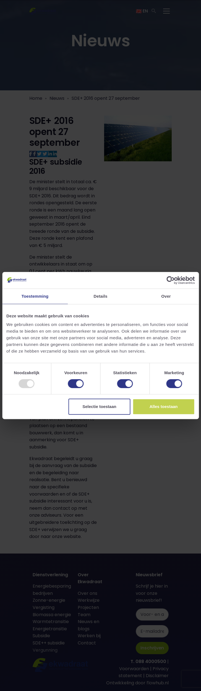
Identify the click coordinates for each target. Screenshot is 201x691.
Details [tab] (101, 296)
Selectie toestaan (99, 406)
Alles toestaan (164, 406)
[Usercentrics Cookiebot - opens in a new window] (170, 280)
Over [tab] (166, 296)
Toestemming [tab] (35, 296)
